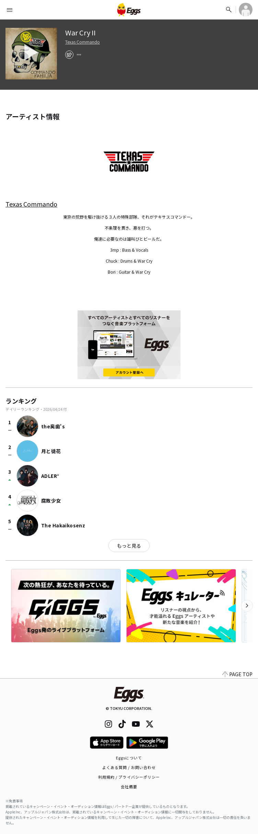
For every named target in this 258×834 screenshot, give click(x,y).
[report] (79, 55)
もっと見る (129, 545)
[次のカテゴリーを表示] (247, 606)
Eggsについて (129, 757)
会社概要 (129, 786)
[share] (69, 55)
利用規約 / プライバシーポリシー (129, 777)
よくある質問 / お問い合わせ (129, 767)
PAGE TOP (237, 674)
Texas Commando (82, 42)
